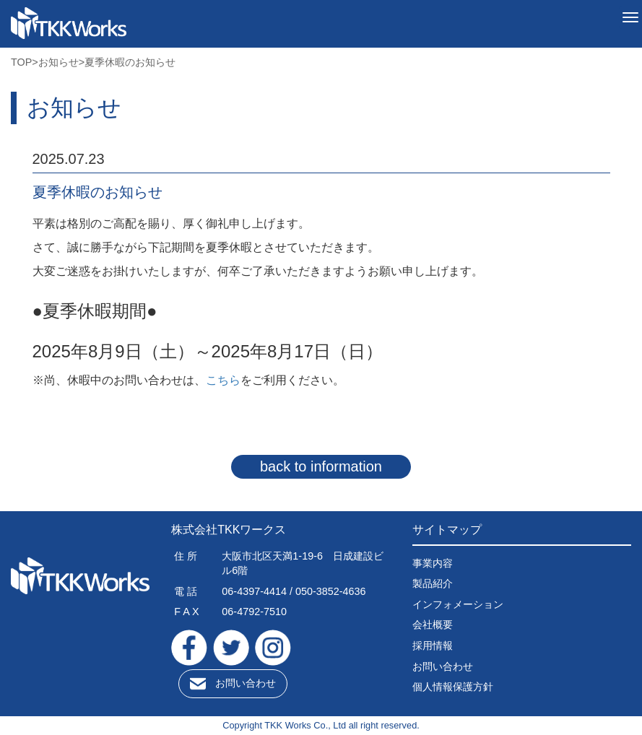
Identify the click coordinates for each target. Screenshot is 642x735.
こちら (223, 380)
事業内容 (432, 563)
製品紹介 (432, 583)
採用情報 (432, 645)
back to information (321, 466)
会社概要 (432, 624)
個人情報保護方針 (452, 686)
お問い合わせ (245, 683)
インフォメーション (457, 604)
